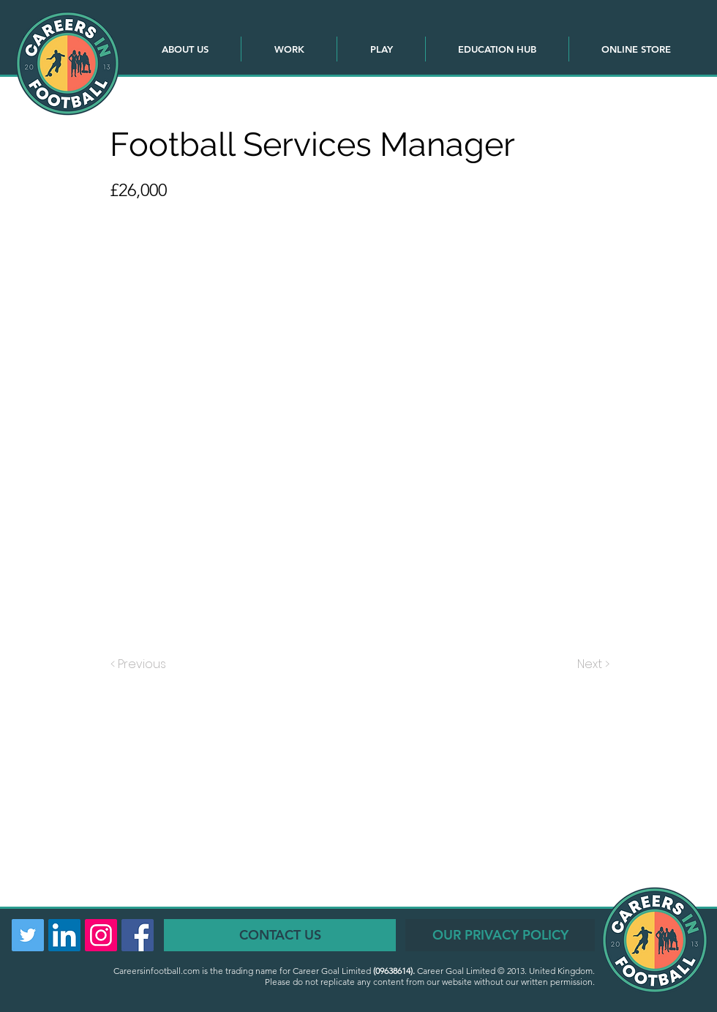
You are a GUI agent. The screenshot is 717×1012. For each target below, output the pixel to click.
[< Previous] (140, 664)
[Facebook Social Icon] (137, 935)
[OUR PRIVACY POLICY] (500, 935)
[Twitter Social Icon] (28, 935)
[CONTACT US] (280, 935)
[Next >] (592, 664)
